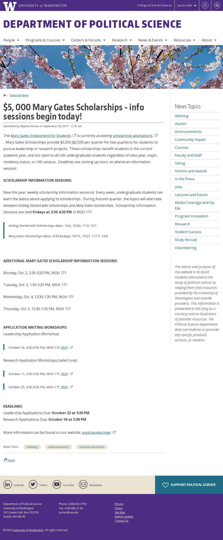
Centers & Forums (86, 40)
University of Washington (28, 530)
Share (9, 460)
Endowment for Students (43, 135)
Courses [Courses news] (181, 147)
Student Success (188, 231)
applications (135, 135)
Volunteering (185, 247)
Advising (32, 447)
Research (119, 40)
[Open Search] (217, 5)
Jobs (178, 187)
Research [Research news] (182, 224)
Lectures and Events (92, 447)
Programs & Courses (43, 40)
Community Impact (190, 139)
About (207, 40)
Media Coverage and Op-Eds (195, 205)
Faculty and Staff (188, 155)
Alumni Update (124, 516)
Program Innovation (191, 216)
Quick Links (184, 5)
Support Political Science (189, 485)
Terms (119, 508)
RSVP (67, 347)
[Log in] (205, 5)
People (9, 40)
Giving (180, 163)
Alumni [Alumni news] (180, 123)
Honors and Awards (191, 171)
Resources (182, 40)
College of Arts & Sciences (154, 5)
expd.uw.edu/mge (99, 432)
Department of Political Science (92, 24)
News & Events (150, 40)
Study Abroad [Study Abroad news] (186, 239)
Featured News (19, 95)
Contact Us (121, 521)
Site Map (120, 512)
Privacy (119, 504)
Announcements (59, 447)
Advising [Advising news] (182, 115)
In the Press (184, 178)
